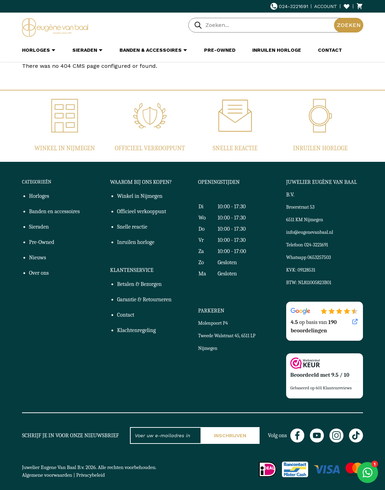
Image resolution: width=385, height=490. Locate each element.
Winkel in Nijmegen (64, 148)
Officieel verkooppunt (150, 148)
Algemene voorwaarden (47, 475)
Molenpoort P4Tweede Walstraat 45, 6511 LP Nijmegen (226, 335)
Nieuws (37, 257)
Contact (126, 315)
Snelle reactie (235, 148)
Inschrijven (230, 435)
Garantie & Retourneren (144, 299)
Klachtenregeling (136, 330)
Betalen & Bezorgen (139, 284)
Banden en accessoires (54, 211)
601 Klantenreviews (334, 387)
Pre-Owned (41, 242)
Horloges (39, 196)
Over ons (39, 273)
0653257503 (319, 257)
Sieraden (39, 227)
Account (325, 6)
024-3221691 (289, 6)
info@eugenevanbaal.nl (309, 232)
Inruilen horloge (320, 148)
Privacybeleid (90, 475)
